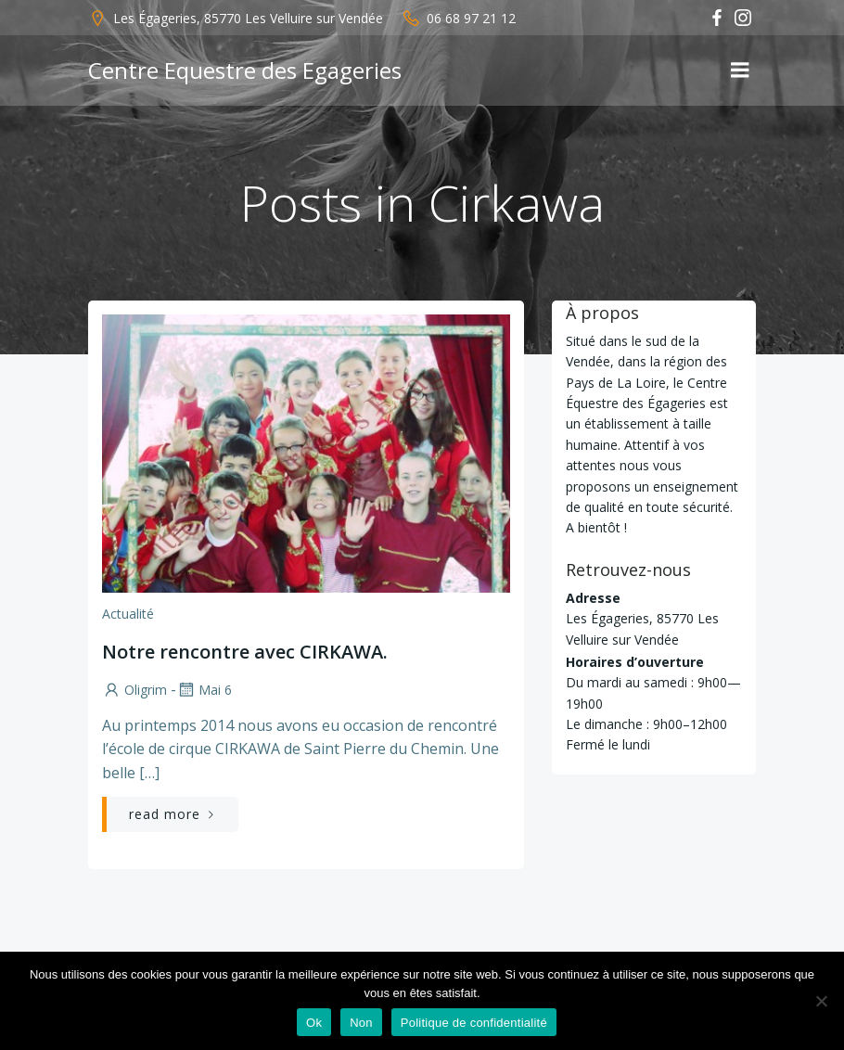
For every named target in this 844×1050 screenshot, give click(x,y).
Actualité (128, 613)
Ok (314, 1023)
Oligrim (134, 689)
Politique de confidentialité (474, 1023)
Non (361, 1023)
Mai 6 (204, 689)
